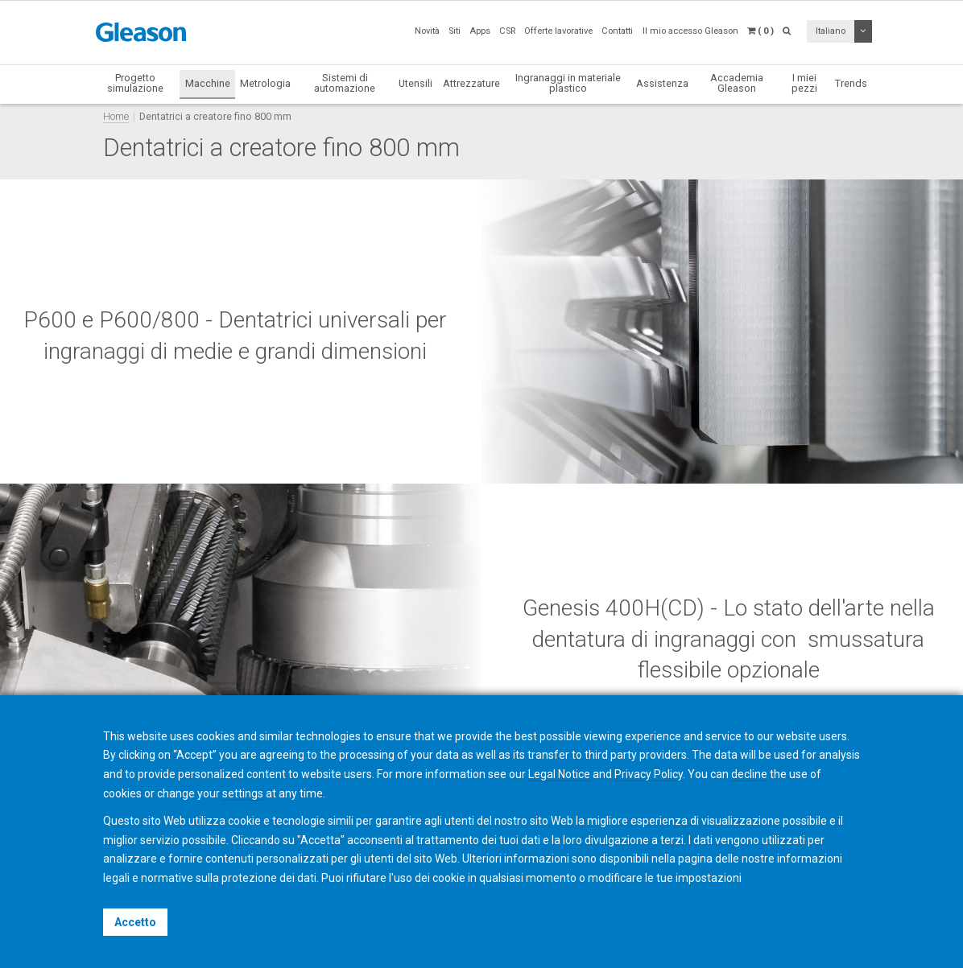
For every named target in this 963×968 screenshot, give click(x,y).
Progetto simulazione (135, 83)
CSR (507, 31)
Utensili (415, 83)
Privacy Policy (648, 774)
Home (116, 116)
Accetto (135, 922)
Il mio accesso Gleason (690, 31)
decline (749, 774)
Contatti (617, 31)
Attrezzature (471, 83)
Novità (427, 31)
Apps (479, 31)
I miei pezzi (804, 83)
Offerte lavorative (558, 31)
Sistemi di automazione (344, 83)
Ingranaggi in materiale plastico (568, 83)
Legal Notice (559, 774)
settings (242, 793)
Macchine (207, 83)
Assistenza (662, 83)
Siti (454, 31)
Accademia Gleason (736, 83)
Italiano (830, 31)
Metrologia (265, 83)
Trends (851, 83)
